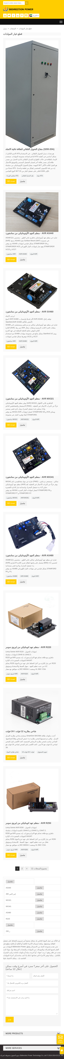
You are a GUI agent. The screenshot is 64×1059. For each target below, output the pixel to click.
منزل (5, 29)
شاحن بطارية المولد (13, 752)
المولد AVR (33, 254)
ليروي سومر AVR (12, 674)
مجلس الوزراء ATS (12, 176)
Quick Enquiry (60, 1041)
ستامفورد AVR (11, 254)
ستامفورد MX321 (12, 419)
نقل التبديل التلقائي (27, 176)
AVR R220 (24, 674)
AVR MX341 (25, 498)
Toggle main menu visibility (61, 21)
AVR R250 (24, 850)
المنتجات (13, 29)
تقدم (9, 1020)
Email (11, 181)
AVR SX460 (23, 341)
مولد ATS (40, 176)
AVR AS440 (23, 254)
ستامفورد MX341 (12, 498)
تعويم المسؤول (42, 752)
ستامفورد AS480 (12, 576)
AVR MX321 (25, 419)
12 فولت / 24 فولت (28, 752)
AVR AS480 (24, 576)
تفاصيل (22, 181)
